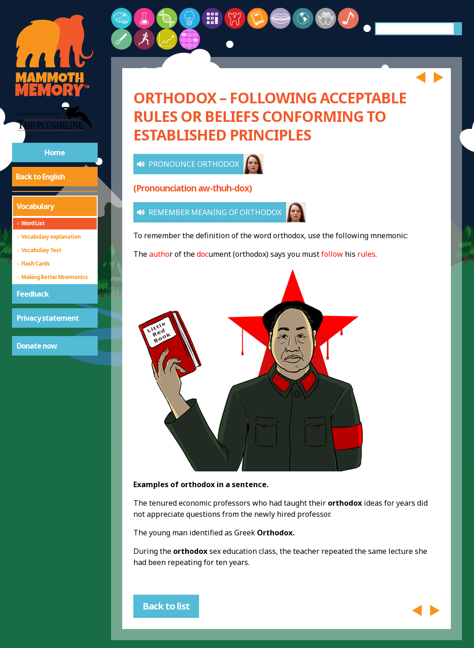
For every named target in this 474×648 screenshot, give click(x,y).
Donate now (37, 346)
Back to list (166, 606)
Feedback (33, 294)
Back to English (40, 177)
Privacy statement (48, 318)
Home (54, 152)
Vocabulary (35, 206)
